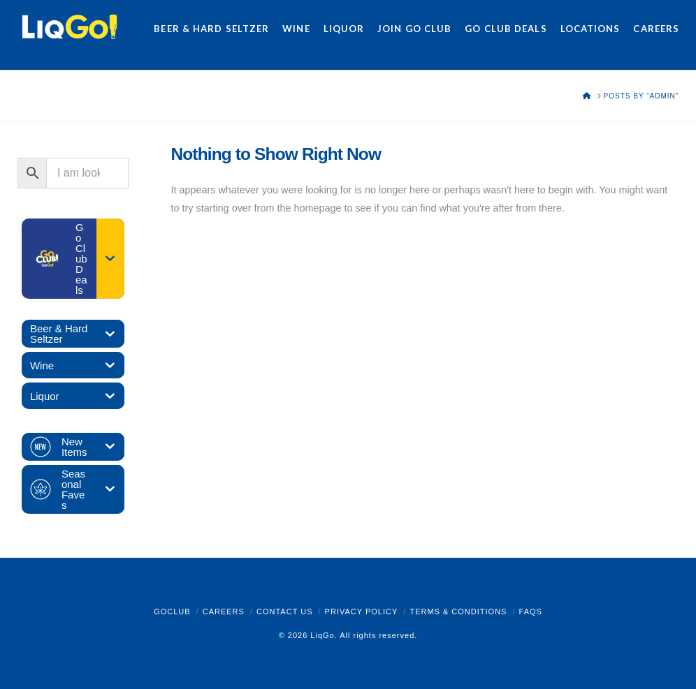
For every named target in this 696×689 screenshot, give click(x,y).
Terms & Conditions (458, 611)
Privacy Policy (361, 611)
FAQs (530, 611)
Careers (224, 611)
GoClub (172, 611)
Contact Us (284, 611)
